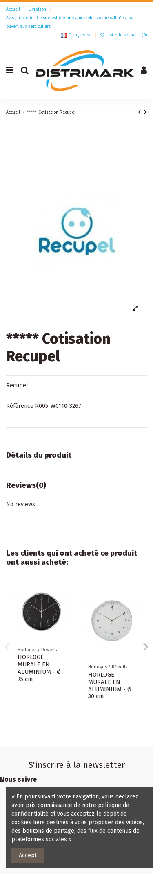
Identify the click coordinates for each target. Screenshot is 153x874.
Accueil (13, 9)
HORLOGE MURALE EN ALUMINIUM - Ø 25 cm (39, 668)
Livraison (38, 9)
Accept (28, 855)
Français (76, 35)
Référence (19, 405)
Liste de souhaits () (123, 35)
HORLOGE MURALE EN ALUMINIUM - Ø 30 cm (109, 685)
